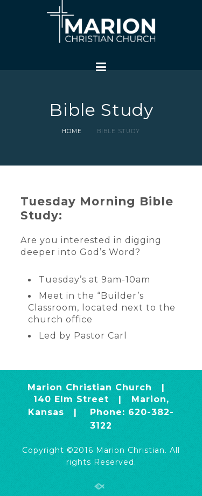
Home (72, 131)
